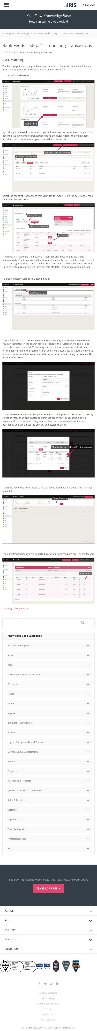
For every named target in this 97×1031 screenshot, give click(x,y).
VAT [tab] (9, 848)
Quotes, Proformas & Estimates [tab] (25, 790)
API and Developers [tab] (18, 645)
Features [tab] (11, 939)
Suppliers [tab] (12, 819)
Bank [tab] (10, 664)
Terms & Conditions (48, 993)
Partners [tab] (10, 930)
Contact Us (48, 1014)
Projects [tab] (12, 771)
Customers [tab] (13, 684)
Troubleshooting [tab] (16, 838)
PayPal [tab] (11, 761)
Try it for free (47, 888)
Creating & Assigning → (15, 608)
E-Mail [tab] (10, 693)
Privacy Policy (48, 998)
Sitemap (48, 1009)
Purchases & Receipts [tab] (19, 780)
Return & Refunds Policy (48, 1003)
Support (9, 33)
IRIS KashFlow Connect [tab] (20, 722)
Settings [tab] (12, 809)
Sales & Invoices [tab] (16, 800)
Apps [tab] (10, 655)
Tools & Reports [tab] (16, 829)
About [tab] (9, 911)
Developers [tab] (12, 949)
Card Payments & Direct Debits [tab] (24, 674)
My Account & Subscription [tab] (22, 751)
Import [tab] (11, 713)
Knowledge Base (26, 33)
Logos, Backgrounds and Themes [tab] (25, 742)
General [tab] (11, 703)
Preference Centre (48, 1020)
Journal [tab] (11, 732)
